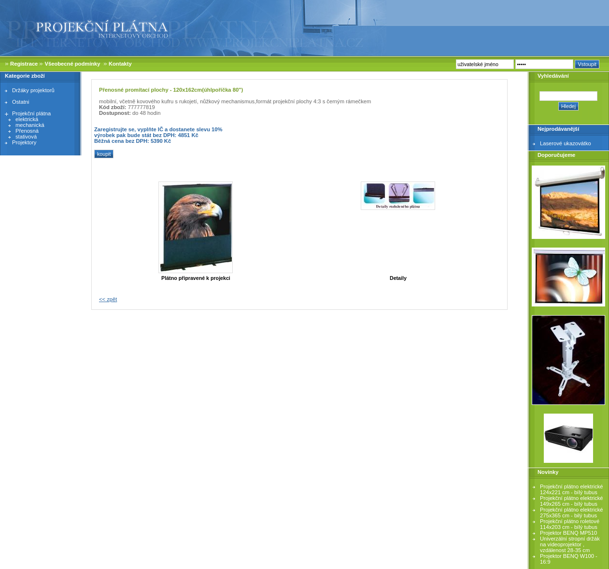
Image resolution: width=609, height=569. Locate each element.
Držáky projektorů (33, 90)
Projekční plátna (31, 113)
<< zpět (108, 299)
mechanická (29, 125)
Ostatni (20, 102)
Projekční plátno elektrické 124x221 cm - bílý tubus (571, 489)
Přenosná (27, 131)
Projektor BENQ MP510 (568, 533)
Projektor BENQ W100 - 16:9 (568, 559)
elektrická (26, 119)
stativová (26, 136)
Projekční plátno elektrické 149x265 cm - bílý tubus (571, 501)
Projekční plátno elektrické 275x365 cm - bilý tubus (571, 512)
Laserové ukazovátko (565, 143)
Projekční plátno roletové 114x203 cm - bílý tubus (569, 524)
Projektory (24, 142)
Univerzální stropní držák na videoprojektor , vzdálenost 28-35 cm (570, 544)
